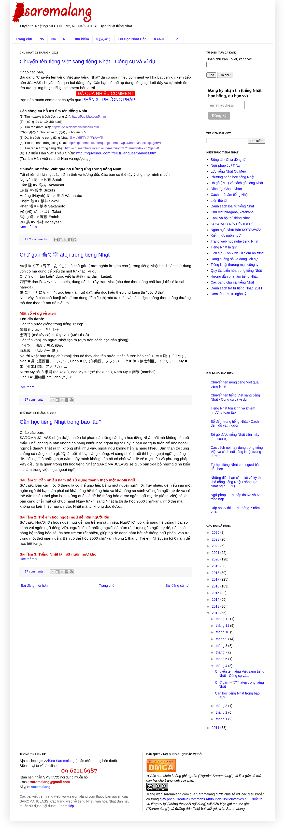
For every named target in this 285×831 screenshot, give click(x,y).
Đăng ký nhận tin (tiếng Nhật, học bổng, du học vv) (235, 93)
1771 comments (36, 239)
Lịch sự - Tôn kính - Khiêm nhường (237, 253)
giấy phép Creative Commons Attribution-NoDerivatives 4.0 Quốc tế (211, 799)
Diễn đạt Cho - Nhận (226, 189)
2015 (216, 593)
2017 (216, 579)
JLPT (175, 39)
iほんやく (103, 39)
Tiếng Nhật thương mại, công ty (234, 265)
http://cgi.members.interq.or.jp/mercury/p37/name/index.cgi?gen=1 (114, 143)
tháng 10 (223, 632)
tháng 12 (223, 619)
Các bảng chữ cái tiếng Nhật (232, 282)
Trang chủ (24, 39)
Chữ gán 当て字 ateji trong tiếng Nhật (65, 255)
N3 (65, 39)
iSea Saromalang (61, 761)
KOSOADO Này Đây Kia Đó (232, 224)
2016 (216, 586)
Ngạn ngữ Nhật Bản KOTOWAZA (236, 230)
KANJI (159, 39)
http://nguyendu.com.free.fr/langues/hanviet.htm (116, 153)
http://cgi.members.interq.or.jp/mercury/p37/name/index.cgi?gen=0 (112, 148)
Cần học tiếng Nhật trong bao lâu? (61, 422)
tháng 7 (222, 652)
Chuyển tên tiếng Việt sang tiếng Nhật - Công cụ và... (239, 673)
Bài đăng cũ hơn (178, 585)
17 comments (34, 399)
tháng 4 (222, 666)
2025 (216, 532)
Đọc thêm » (28, 227)
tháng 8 (222, 646)
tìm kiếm (82, 39)
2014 (216, 599)
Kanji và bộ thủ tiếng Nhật (230, 218)
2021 (216, 553)
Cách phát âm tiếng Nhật (230, 195)
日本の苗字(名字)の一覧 (86, 137)
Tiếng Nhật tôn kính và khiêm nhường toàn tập (233, 410)
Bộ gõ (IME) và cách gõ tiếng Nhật (237, 183)
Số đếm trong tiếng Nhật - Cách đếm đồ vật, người (235, 424)
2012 (216, 613)
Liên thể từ (219, 201)
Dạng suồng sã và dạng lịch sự (234, 259)
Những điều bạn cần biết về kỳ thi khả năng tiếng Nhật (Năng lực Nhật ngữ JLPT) (236, 482)
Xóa (211, 75)
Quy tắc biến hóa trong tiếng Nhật (236, 270)
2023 (216, 539)
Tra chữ (224, 75)
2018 (216, 573)
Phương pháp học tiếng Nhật (233, 177)
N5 (42, 39)
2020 (216, 559)
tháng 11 (223, 625)
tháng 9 (222, 639)
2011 (216, 728)
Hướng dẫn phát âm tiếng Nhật (234, 276)
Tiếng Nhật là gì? (224, 247)
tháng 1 (222, 719)
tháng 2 (222, 712)
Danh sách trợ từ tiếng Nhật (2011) (237, 288)
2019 (216, 566)
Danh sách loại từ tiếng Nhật (232, 206)
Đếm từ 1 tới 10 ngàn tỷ (228, 294)
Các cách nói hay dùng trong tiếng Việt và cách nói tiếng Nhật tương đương (237, 452)
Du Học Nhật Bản (132, 39)
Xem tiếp (67, 806)
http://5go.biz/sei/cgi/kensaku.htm (75, 127)
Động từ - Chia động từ (228, 160)
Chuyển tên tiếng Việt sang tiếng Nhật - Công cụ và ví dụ (87, 61)
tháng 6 (222, 659)
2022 (216, 546)
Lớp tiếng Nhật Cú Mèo (228, 171)
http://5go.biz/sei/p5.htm (89, 116)
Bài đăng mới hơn (34, 585)
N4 (53, 39)
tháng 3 (222, 706)
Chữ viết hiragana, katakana (232, 212)
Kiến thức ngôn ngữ (226, 235)
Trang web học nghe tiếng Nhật (234, 241)
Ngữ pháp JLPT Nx (225, 165)
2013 (216, 606)
